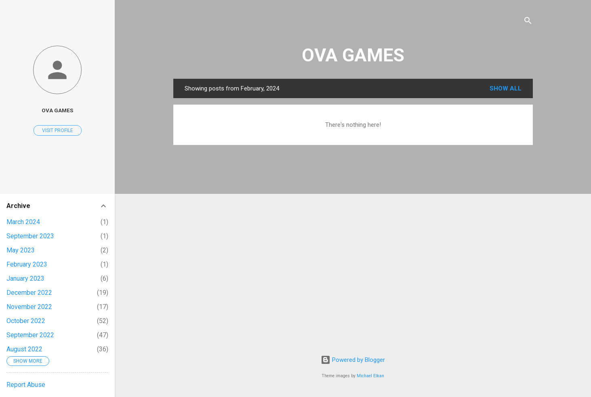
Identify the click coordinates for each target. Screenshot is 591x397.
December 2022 (29, 292)
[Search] (528, 22)
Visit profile (57, 130)
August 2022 (24, 349)
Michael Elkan (370, 375)
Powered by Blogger (353, 359)
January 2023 (25, 278)
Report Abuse (25, 385)
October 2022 (25, 321)
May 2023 (20, 250)
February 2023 (26, 264)
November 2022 (29, 307)
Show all (506, 88)
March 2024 (23, 222)
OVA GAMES (353, 55)
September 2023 (30, 236)
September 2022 (30, 335)
